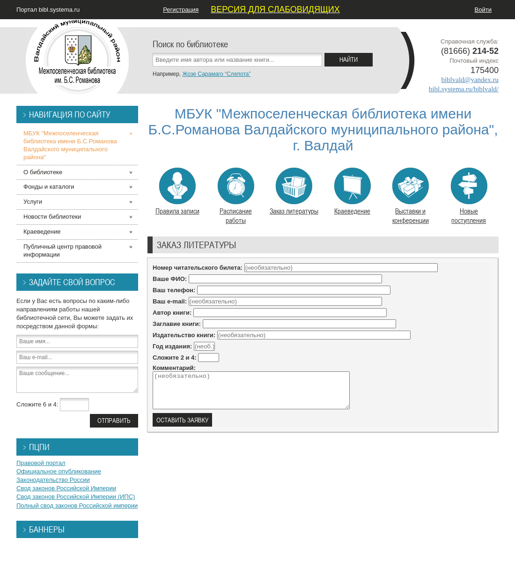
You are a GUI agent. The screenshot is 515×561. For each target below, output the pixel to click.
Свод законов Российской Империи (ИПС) (75, 496)
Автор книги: (172, 312)
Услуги (32, 201)
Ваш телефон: (174, 290)
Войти (483, 9)
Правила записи (177, 191)
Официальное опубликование (58, 471)
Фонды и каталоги (48, 186)
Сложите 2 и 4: (175, 357)
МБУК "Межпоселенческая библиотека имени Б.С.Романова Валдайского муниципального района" (70, 145)
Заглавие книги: (177, 323)
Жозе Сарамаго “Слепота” (216, 74)
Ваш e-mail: (170, 301)
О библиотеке (42, 172)
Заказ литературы (294, 191)
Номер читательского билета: (198, 267)
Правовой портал (41, 462)
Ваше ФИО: (170, 278)
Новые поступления (468, 196)
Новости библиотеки (52, 216)
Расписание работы (235, 196)
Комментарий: (174, 367)
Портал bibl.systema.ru (48, 9)
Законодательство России (53, 479)
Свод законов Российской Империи (66, 488)
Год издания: (172, 346)
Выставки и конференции (410, 196)
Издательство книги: (184, 335)
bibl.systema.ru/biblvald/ (464, 89)
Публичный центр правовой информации (62, 250)
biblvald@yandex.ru (470, 79)
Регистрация (181, 9)
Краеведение (352, 191)
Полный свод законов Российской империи (77, 505)
